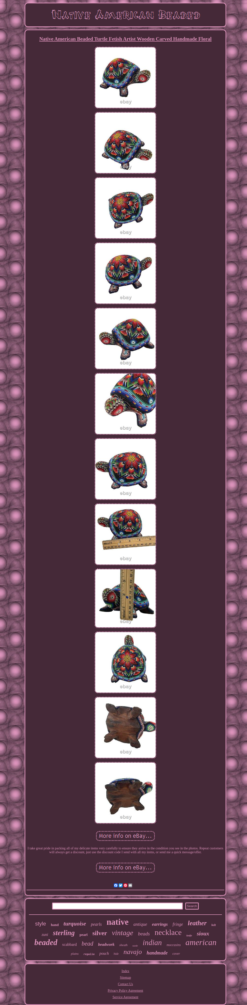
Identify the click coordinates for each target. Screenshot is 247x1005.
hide (116, 953)
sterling (64, 933)
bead (87, 943)
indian (152, 942)
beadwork (106, 944)
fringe (178, 924)
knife (189, 935)
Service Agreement (125, 997)
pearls (96, 924)
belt (214, 925)
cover (176, 953)
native (118, 922)
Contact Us (125, 984)
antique (140, 924)
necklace (168, 932)
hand (55, 925)
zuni (45, 935)
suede (135, 945)
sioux (203, 934)
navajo (133, 951)
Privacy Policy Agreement (125, 990)
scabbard (69, 944)
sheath (123, 945)
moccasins (174, 945)
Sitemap (125, 977)
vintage (122, 933)
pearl (84, 935)
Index (125, 971)
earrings (160, 924)
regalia (89, 954)
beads (144, 934)
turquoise (74, 923)
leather (197, 923)
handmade (157, 952)
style (40, 924)
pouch (104, 953)
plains (75, 953)
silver (99, 933)
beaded (45, 942)
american (200, 942)
